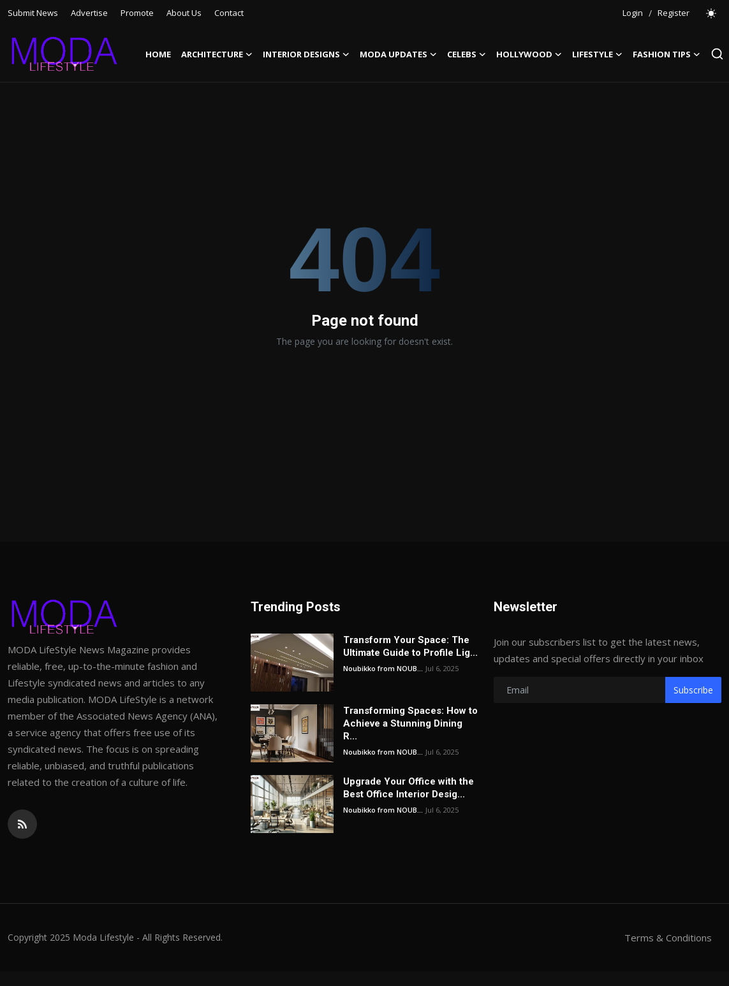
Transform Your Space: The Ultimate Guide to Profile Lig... (410, 646)
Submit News (33, 12)
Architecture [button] (217, 54)
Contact (229, 12)
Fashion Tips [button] (666, 54)
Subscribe (693, 690)
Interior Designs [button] (306, 54)
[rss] (22, 824)
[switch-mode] (711, 13)
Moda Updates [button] (398, 54)
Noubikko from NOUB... (383, 668)
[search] (717, 54)
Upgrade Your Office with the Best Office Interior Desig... (408, 788)
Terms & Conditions (668, 937)
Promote (137, 12)
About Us (184, 12)
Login (632, 12)
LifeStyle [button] (597, 54)
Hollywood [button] (529, 54)
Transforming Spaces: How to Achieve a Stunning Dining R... (410, 723)
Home (158, 54)
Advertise (89, 12)
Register (673, 12)
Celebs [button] (466, 54)
